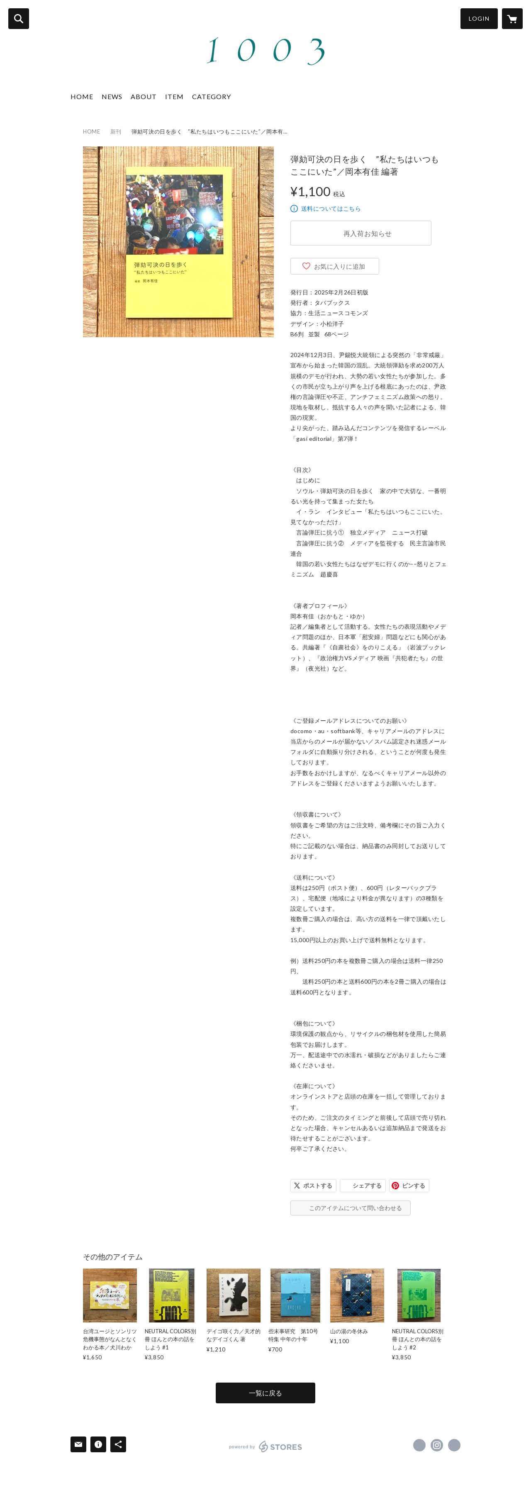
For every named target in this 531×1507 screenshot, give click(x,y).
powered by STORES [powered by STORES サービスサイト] (265, 1446)
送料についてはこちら (331, 208)
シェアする (367, 1185)
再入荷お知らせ (367, 233)
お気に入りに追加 (339, 266)
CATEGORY (211, 96)
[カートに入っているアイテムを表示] (512, 18)
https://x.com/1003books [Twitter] (419, 1445)
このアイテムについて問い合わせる (355, 1207)
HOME (82, 96)
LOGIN (479, 18)
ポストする (317, 1185)
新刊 (116, 131)
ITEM (174, 96)
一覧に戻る (265, 1393)
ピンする (413, 1185)
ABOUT (144, 96)
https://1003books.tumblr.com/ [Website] (454, 1445)
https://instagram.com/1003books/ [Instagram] (437, 1445)
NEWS (112, 96)
